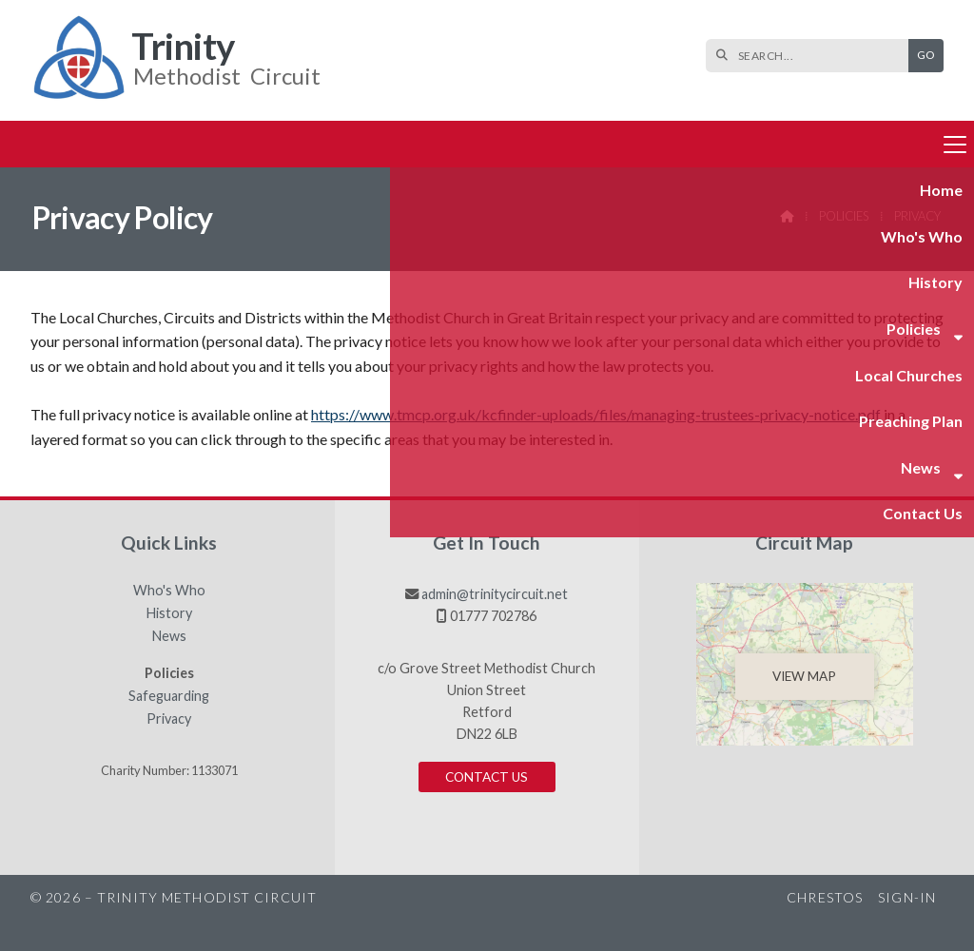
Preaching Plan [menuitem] (564, 143)
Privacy (168, 719)
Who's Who (169, 590)
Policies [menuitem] (316, 143)
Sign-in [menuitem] (907, 897)
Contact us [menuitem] (758, 143)
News (169, 636)
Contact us (486, 777)
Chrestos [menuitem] (825, 897)
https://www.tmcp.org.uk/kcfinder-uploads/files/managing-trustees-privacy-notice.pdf (596, 414)
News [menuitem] (659, 143)
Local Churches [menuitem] (436, 143)
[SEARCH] (811, 55)
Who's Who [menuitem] (148, 143)
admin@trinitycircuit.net (494, 594)
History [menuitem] (239, 143)
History (169, 613)
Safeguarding (168, 696)
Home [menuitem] (63, 143)
